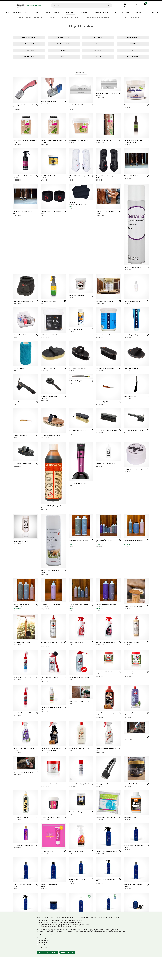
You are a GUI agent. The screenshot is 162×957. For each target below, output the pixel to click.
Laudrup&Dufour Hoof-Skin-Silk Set (133, 541)
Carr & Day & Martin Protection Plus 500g (50, 177)
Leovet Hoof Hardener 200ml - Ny (51, 708)
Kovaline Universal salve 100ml (133, 469)
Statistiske (42, 945)
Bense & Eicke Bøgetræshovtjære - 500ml (51, 141)
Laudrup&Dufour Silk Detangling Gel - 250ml (51, 606)
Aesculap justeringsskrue (48, 101)
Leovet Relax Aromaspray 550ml (79, 701)
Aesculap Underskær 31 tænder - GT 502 (106, 94)
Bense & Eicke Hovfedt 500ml (78, 140)
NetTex (63, 57)
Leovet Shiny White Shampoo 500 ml (133, 714)
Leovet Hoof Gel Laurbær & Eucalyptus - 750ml (132, 673)
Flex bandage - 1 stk (19, 335)
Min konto (125, 7)
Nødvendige (43, 938)
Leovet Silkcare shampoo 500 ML (79, 748)
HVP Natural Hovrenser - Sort (133, 430)
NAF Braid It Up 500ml (20, 817)
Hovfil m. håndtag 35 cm (76, 381)
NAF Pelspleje (29, 57)
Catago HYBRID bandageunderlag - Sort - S (77, 203)
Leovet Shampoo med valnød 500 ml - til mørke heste (105, 714)
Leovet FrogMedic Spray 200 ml (79, 677)
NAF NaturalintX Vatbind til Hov (106, 817)
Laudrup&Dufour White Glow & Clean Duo (106, 606)
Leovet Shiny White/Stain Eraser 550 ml (23, 749)
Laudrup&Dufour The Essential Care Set (78, 606)
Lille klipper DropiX (102, 784)
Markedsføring (43, 940)
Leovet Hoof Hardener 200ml (22, 713)
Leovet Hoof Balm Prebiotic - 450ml (105, 673)
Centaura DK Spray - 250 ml (132, 268)
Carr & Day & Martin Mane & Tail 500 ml (23, 177)
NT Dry (98, 57)
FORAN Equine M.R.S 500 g (49, 335)
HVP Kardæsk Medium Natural (50, 436)
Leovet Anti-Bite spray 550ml (105, 642)
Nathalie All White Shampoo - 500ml (133, 886)
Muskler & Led (132, 37)
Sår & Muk (98, 44)
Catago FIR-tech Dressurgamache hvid (79, 177)
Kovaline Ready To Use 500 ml (105, 464)
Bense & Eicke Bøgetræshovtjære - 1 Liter (24, 141)
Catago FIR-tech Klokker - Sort (133, 176)
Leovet (132, 50)
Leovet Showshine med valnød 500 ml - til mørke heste (51, 749)
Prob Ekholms (132, 57)
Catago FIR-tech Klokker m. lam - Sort (23, 212)
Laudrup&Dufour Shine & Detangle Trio (21, 606)
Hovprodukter (64, 37)
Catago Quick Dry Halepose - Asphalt (105, 212)
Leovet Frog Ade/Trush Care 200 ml (51, 678)
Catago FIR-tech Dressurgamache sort (107, 177)
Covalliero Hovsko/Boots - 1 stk (23, 301)
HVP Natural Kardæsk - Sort (22, 464)
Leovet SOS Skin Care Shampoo (23, 772)
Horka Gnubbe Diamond (131, 368)
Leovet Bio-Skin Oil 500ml (132, 642)
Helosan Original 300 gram (132, 335)
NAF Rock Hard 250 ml (131, 817)
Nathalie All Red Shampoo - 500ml (77, 880)
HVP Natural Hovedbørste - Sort (106, 430)
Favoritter (136, 7)
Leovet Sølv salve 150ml (49, 784)
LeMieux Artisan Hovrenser (22, 642)
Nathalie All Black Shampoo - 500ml (22, 886)
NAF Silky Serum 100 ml (48, 851)
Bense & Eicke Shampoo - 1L (105, 140)
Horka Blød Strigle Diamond (77, 368)
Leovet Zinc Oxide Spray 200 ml (79, 784)
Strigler (132, 44)
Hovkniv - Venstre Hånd (20, 436)
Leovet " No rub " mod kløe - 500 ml (51, 643)
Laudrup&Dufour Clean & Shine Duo (78, 541)
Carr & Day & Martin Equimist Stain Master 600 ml (133, 141)
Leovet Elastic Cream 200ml (22, 677)
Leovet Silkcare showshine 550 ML (106, 749)
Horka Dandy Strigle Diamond (105, 368)
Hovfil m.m (98, 50)
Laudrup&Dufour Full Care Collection (104, 541)
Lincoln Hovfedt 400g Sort (132, 784)
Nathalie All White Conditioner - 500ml (106, 880)
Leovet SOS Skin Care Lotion (133, 737)
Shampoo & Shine (63, 44)
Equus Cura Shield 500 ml (132, 301)
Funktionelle (43, 942)
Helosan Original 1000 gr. (104, 335)
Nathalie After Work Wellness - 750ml (134, 846)
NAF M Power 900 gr (75, 812)
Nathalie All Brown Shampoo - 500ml (50, 886)
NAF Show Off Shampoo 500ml (23, 846)
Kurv (144, 7)
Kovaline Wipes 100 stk (20, 541)
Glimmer (64, 50)
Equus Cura (29, 50)
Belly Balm (127, 105)
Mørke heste (29, 44)
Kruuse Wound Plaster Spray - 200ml (50, 571)
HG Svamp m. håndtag (48, 368)
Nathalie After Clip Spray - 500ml (106, 851)
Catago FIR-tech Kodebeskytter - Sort (51, 212)
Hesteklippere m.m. (29, 37)
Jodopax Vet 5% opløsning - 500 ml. (51, 507)
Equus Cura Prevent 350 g (104, 301)
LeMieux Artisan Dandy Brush (133, 606)
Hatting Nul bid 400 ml (76, 329)
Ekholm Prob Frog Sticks (76, 296)
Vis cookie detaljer (42, 948)
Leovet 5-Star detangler (76, 642)
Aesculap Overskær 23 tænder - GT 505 (79, 106)
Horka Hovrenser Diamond (21, 402)
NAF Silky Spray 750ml (76, 851)
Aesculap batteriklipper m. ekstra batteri (23, 106)
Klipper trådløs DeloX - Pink (77, 483)
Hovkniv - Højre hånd (102, 402)
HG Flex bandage (19, 368)
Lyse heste (98, 37)
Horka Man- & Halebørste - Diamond (49, 397)
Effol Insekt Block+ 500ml (49, 301)
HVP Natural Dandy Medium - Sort (78, 431)
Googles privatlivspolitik (44, 935)
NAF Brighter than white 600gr (51, 817)
